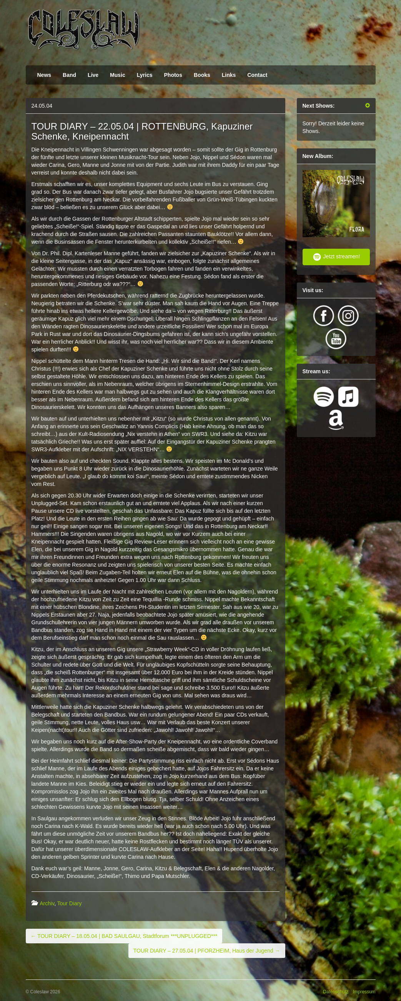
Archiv (47, 903)
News (44, 75)
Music (117, 75)
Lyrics (145, 75)
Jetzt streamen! (336, 257)
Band (69, 75)
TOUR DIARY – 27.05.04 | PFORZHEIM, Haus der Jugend (206, 951)
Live (93, 75)
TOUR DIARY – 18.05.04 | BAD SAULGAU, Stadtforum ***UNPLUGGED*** (124, 936)
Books (202, 75)
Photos (173, 75)
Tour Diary (69, 903)
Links (229, 75)
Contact (257, 75)
